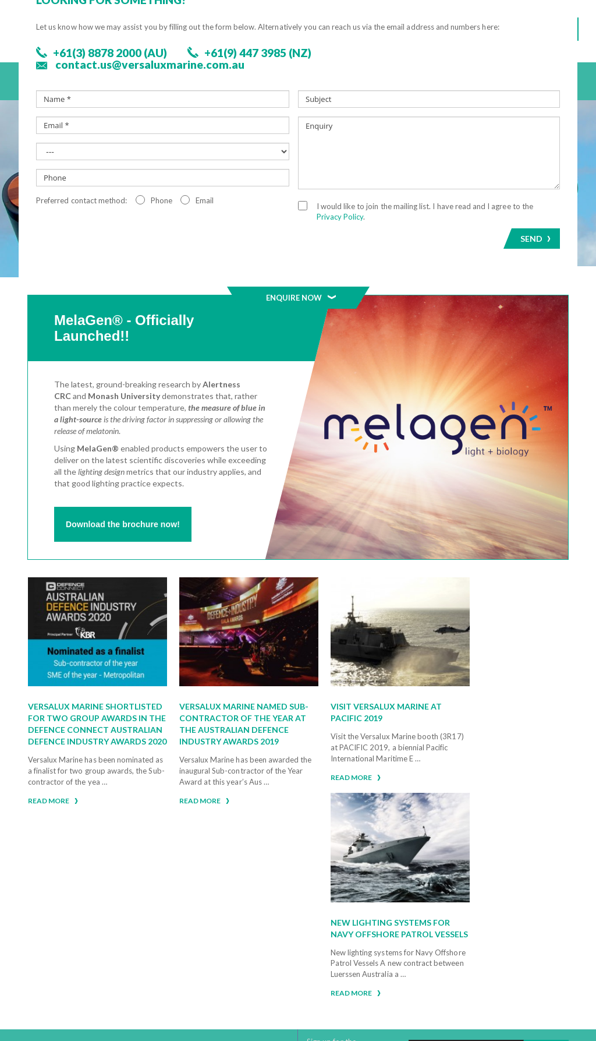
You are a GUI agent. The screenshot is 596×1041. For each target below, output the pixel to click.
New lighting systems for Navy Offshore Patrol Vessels (488, 704)
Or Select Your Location (95, 974)
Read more (53, 821)
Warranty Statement (425, 923)
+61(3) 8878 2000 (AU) (88, 936)
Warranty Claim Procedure (437, 936)
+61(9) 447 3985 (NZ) (85, 951)
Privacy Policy (411, 949)
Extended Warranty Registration (422, 966)
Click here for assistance (66, 877)
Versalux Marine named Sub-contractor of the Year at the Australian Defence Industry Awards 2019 (220, 716)
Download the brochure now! (123, 524)
